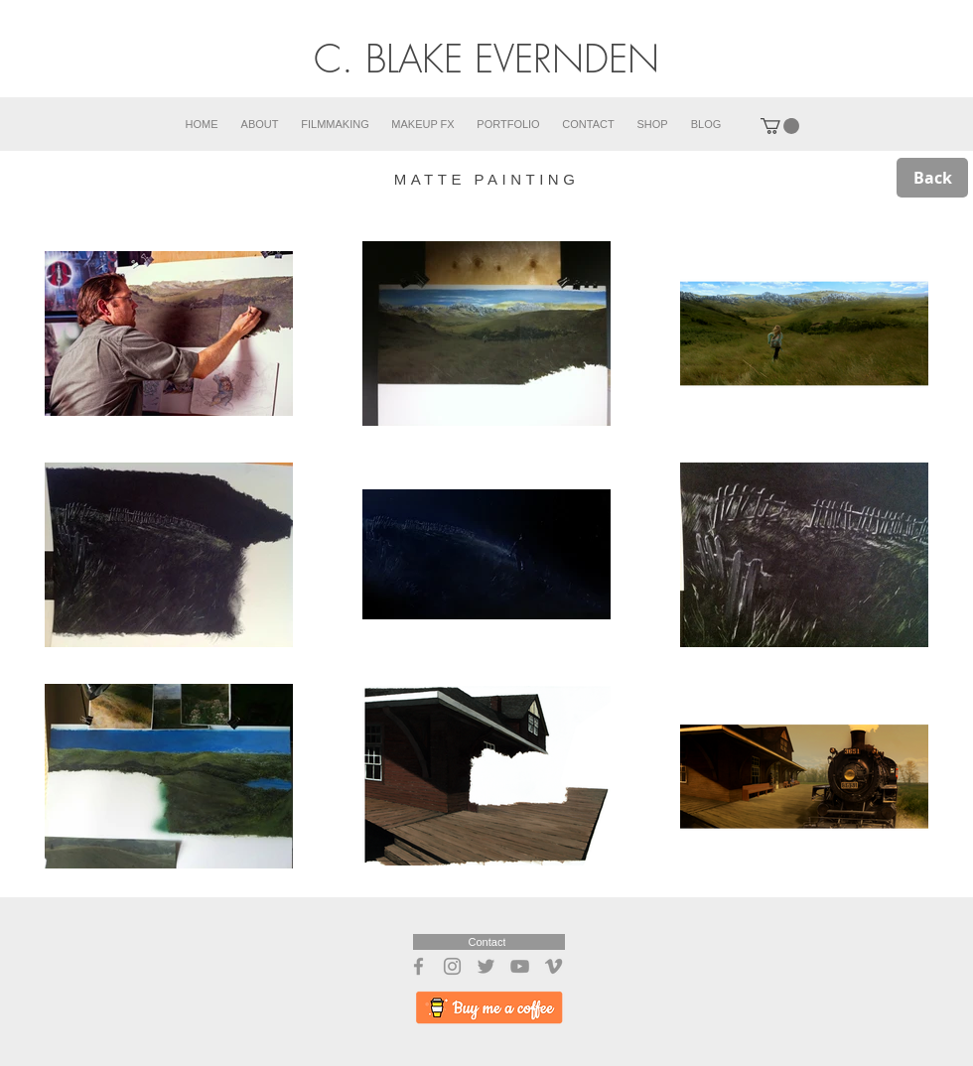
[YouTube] (519, 966)
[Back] (932, 178)
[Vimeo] (553, 966)
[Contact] (489, 942)
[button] (780, 126)
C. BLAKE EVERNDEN (486, 58)
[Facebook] (418, 966)
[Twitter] (486, 966)
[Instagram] (452, 966)
